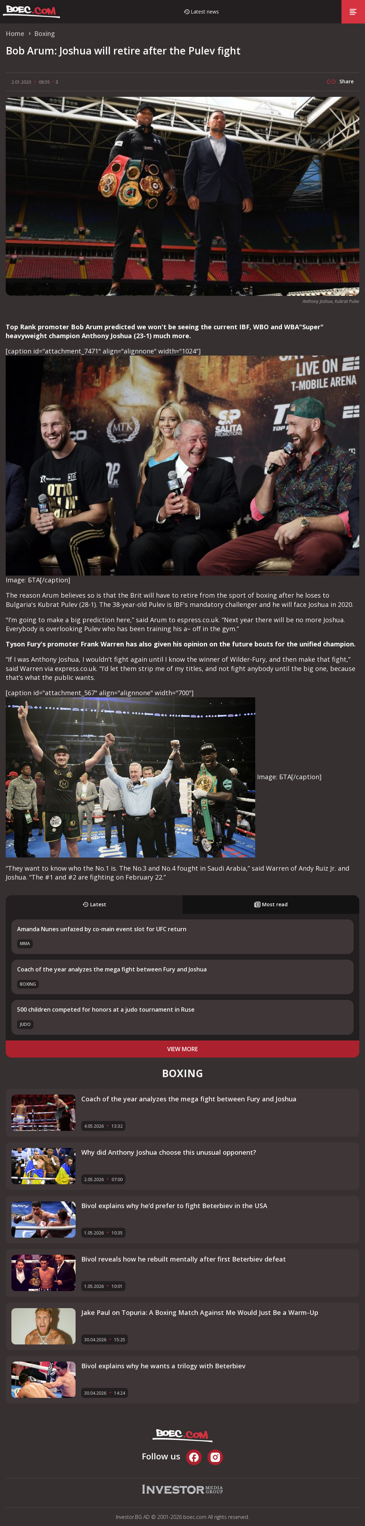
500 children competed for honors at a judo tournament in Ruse (106, 1009)
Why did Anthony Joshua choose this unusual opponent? (168, 1152)
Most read (271, 904)
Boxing (28, 984)
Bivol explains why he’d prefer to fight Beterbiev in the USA (174, 1205)
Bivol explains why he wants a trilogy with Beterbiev (163, 1366)
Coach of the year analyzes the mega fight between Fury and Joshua (112, 969)
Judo (25, 1024)
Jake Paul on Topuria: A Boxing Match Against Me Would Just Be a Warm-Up (199, 1312)
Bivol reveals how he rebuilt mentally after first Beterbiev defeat (183, 1259)
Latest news (205, 11)
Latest (94, 904)
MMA (25, 943)
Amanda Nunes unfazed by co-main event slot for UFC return (101, 929)
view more (182, 1049)
